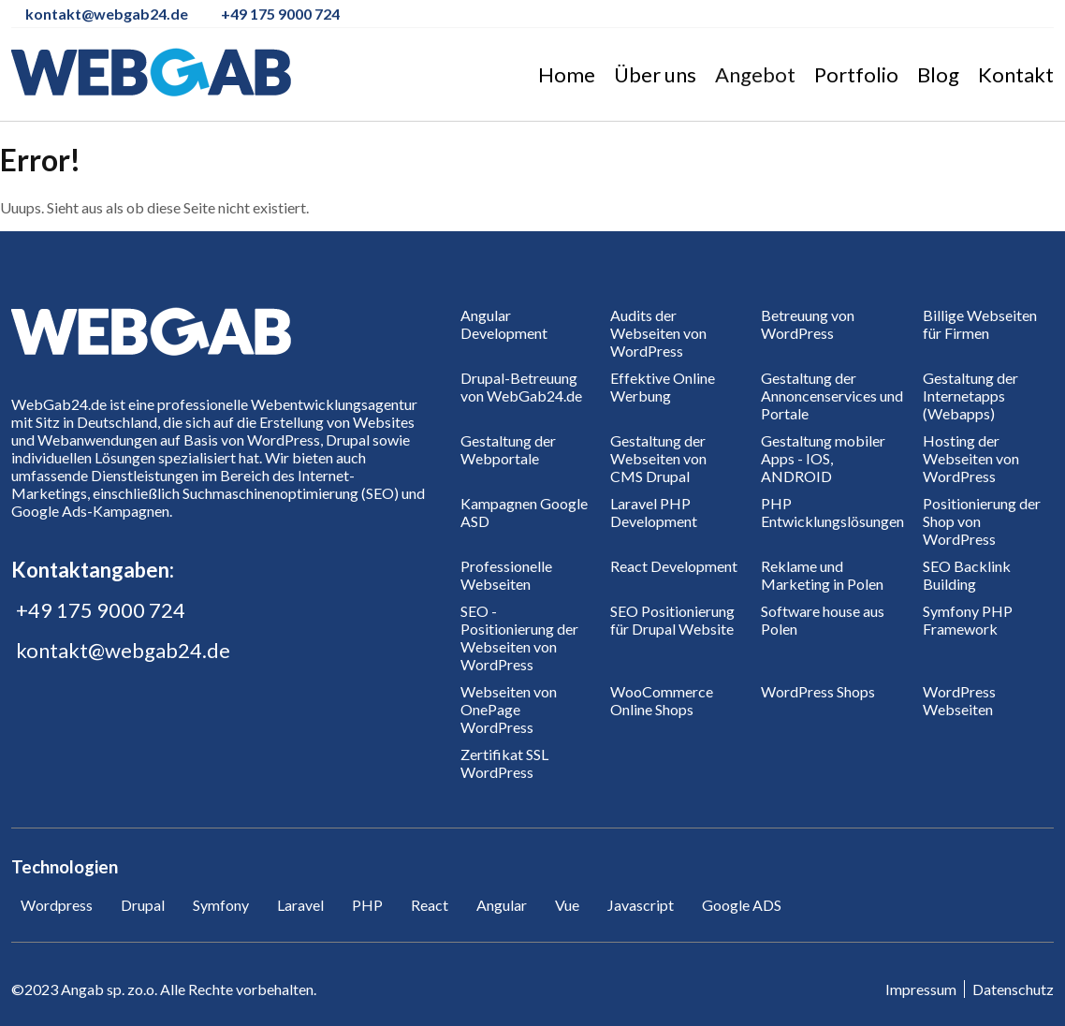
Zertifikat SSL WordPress (504, 763)
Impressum (920, 989)
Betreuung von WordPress (807, 324)
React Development (673, 566)
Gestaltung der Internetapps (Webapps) (970, 395)
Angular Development (503, 324)
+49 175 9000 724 (100, 610)
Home (566, 74)
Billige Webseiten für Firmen (980, 324)
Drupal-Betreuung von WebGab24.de (521, 386)
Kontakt (1016, 74)
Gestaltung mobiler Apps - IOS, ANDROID (823, 458)
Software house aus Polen (822, 620)
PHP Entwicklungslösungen (832, 512)
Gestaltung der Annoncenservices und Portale (832, 395)
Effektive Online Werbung (662, 386)
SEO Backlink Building (967, 575)
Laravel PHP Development (653, 512)
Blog (938, 74)
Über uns (655, 74)
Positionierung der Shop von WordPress (982, 521)
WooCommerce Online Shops (661, 700)
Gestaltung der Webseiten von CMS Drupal (658, 458)
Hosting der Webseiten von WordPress (971, 458)
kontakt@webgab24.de (123, 650)
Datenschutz (1013, 989)
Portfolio (856, 74)
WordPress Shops (818, 691)
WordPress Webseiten (959, 700)
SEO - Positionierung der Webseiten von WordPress (519, 637)
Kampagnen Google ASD (524, 512)
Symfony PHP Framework (968, 620)
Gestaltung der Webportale (508, 449)
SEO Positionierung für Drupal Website (672, 620)
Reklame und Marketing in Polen (822, 575)
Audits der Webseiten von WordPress (658, 332)
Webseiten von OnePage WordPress (508, 709)
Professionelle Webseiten (506, 575)
